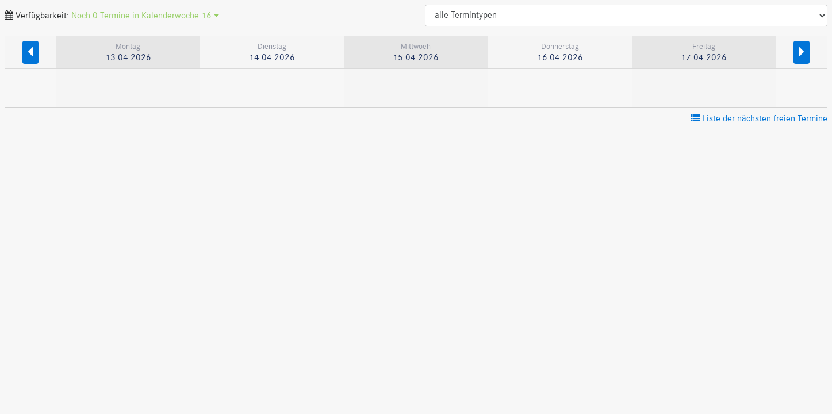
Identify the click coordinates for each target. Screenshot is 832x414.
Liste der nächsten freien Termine (759, 119)
